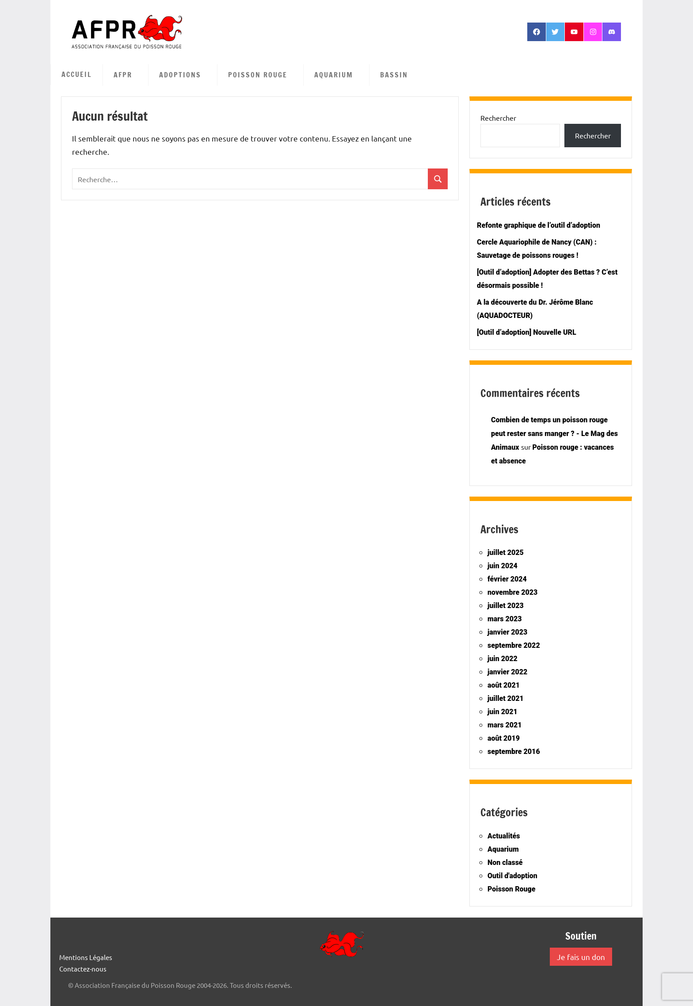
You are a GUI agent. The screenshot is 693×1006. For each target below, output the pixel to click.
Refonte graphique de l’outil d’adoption (538, 225)
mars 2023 (504, 619)
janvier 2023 (507, 632)
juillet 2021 (505, 698)
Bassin (398, 75)
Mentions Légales (85, 957)
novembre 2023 (512, 592)
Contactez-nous (83, 968)
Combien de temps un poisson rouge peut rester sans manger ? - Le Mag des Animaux (554, 433)
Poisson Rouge (262, 75)
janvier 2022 (507, 672)
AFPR (127, 75)
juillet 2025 (505, 552)
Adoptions (184, 75)
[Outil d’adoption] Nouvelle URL (526, 332)
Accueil (76, 74)
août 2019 (503, 738)
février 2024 (507, 579)
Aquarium (338, 75)
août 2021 (503, 685)
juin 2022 (502, 658)
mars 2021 (504, 725)
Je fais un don (581, 956)
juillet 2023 (505, 605)
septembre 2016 (513, 751)
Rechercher (498, 117)
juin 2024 (502, 566)
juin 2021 (502, 712)
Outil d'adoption (512, 876)
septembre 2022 (513, 645)
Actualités (503, 836)
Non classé (505, 862)
